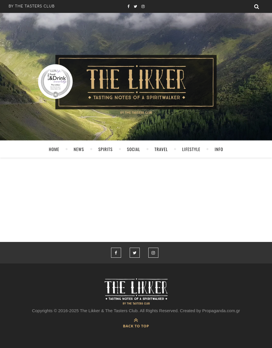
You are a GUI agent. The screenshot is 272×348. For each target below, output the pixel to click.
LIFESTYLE (191, 149)
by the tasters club (32, 6)
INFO (219, 149)
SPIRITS (105, 149)
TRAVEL (161, 149)
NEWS (79, 149)
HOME (54, 149)
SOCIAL (133, 149)
